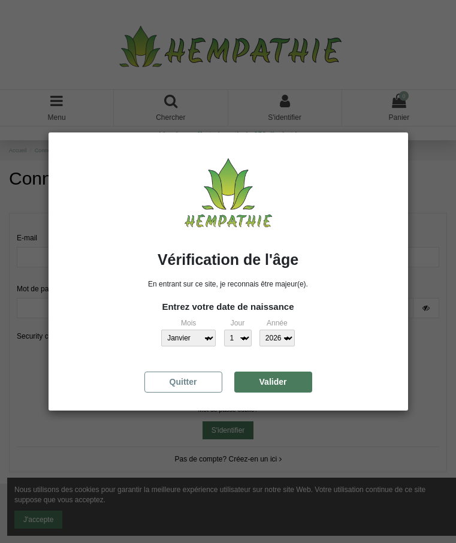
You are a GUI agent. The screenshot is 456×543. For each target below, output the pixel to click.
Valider (273, 382)
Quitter (183, 382)
